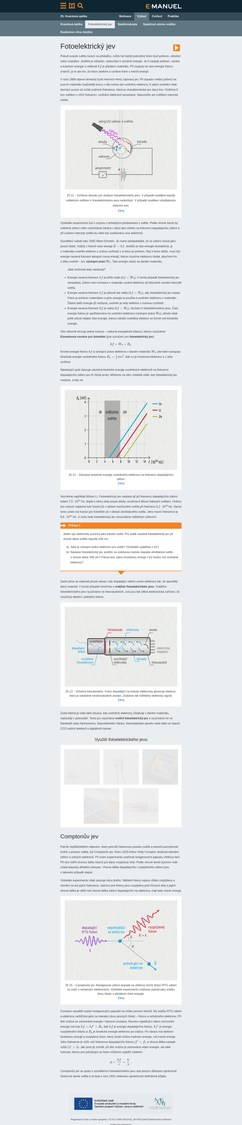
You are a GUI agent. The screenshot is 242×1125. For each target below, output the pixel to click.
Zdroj (121, 210)
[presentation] (100, 66)
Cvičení (157, 16)
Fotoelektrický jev (100, 24)
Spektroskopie (127, 24)
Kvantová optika (71, 24)
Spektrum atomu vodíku (159, 24)
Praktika (173, 16)
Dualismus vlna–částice (76, 32)
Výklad (141, 16)
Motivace (125, 16)
